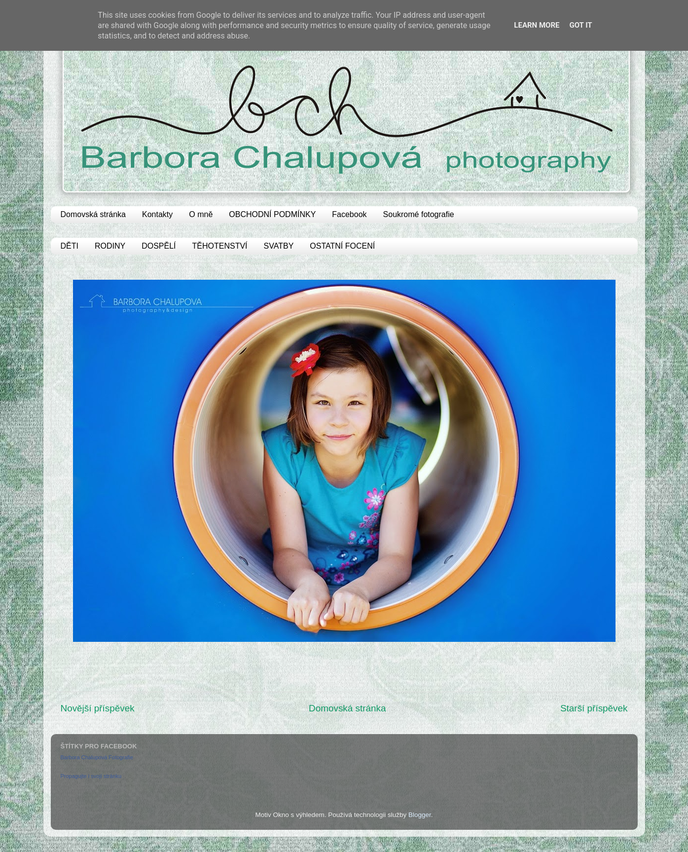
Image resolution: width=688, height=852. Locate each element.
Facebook (349, 214)
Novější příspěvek (98, 708)
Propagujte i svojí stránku (91, 776)
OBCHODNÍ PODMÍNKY (272, 214)
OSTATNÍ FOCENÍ (342, 246)
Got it (580, 25)
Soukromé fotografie (418, 214)
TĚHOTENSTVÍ (220, 246)
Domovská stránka (93, 214)
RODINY (110, 246)
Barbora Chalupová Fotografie (97, 757)
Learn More (536, 25)
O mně (201, 214)
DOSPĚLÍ (159, 246)
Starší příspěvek (594, 708)
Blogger (419, 814)
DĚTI (69, 246)
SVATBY (279, 246)
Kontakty (157, 214)
